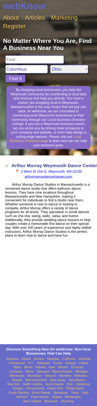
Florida (57, 363)
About (11, 17)
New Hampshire (36, 380)
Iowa (52, 367)
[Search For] (34, 59)
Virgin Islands (40, 396)
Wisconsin (51, 401)
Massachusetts (62, 371)
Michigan (82, 371)
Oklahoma (83, 384)
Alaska (25, 358)
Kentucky (77, 367)
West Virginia (32, 401)
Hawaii (83, 363)
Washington (73, 396)
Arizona (38, 358)
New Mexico (77, 380)
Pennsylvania (35, 388)
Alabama (12, 358)
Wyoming (67, 401)
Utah (85, 392)
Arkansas (53, 358)
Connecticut (17, 363)
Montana (65, 375)
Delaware (43, 363)
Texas (75, 392)
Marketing (64, 17)
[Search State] (69, 69)
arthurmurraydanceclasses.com (48, 177)
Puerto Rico (55, 388)
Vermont (22, 396)
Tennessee (60, 392)
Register (14, 26)
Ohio (70, 384)
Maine (29, 371)
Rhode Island (75, 388)
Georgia (70, 363)
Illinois (28, 367)
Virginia (57, 396)
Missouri (50, 375)
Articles (35, 17)
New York (13, 384)
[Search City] (26, 69)
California (68, 358)
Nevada (17, 380)
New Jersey (58, 380)
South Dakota (41, 392)
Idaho (17, 367)
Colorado (84, 358)
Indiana (40, 367)
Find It (15, 78)
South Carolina (19, 392)
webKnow (24, 6)
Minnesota (17, 375)
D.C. (31, 363)
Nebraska (80, 375)
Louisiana (15, 371)
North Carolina (33, 384)
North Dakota (54, 384)
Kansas (63, 367)
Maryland (43, 371)
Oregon (18, 388)
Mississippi (34, 375)
